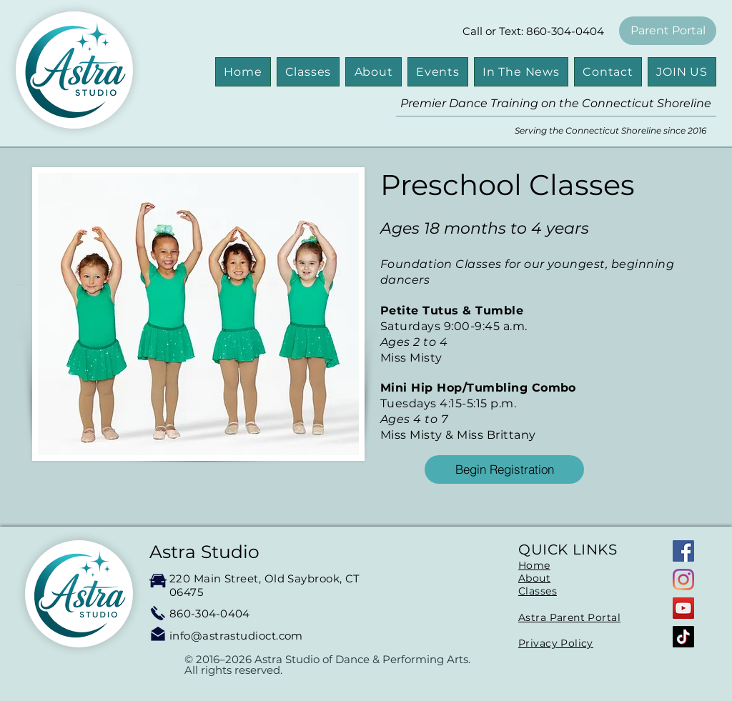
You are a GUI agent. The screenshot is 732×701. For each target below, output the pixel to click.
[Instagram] (683, 579)
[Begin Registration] (504, 469)
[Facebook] (683, 551)
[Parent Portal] (667, 30)
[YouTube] (683, 608)
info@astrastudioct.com (236, 635)
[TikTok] (683, 636)
